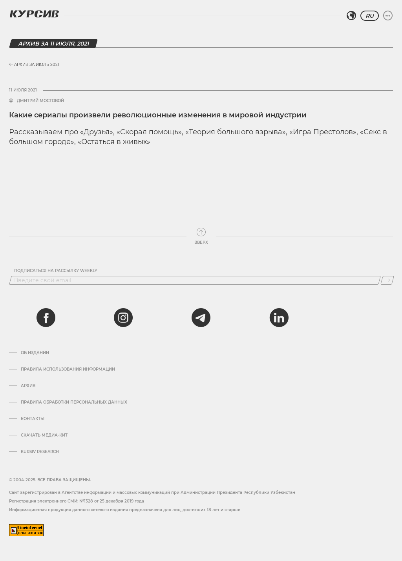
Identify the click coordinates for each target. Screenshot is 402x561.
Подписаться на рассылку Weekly (55, 271)
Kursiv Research (40, 452)
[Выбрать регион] (351, 16)
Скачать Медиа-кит (44, 435)
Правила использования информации (68, 369)
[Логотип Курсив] (34, 14)
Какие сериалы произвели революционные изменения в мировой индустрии (158, 115)
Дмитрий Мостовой (40, 101)
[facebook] (46, 317)
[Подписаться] (387, 280)
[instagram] (123, 317)
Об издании (35, 353)
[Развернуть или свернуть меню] (388, 16)
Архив (28, 386)
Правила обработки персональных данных (74, 402)
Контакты (32, 419)
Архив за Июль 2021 (34, 64)
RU (369, 15)
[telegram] (201, 317)
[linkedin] (279, 317)
